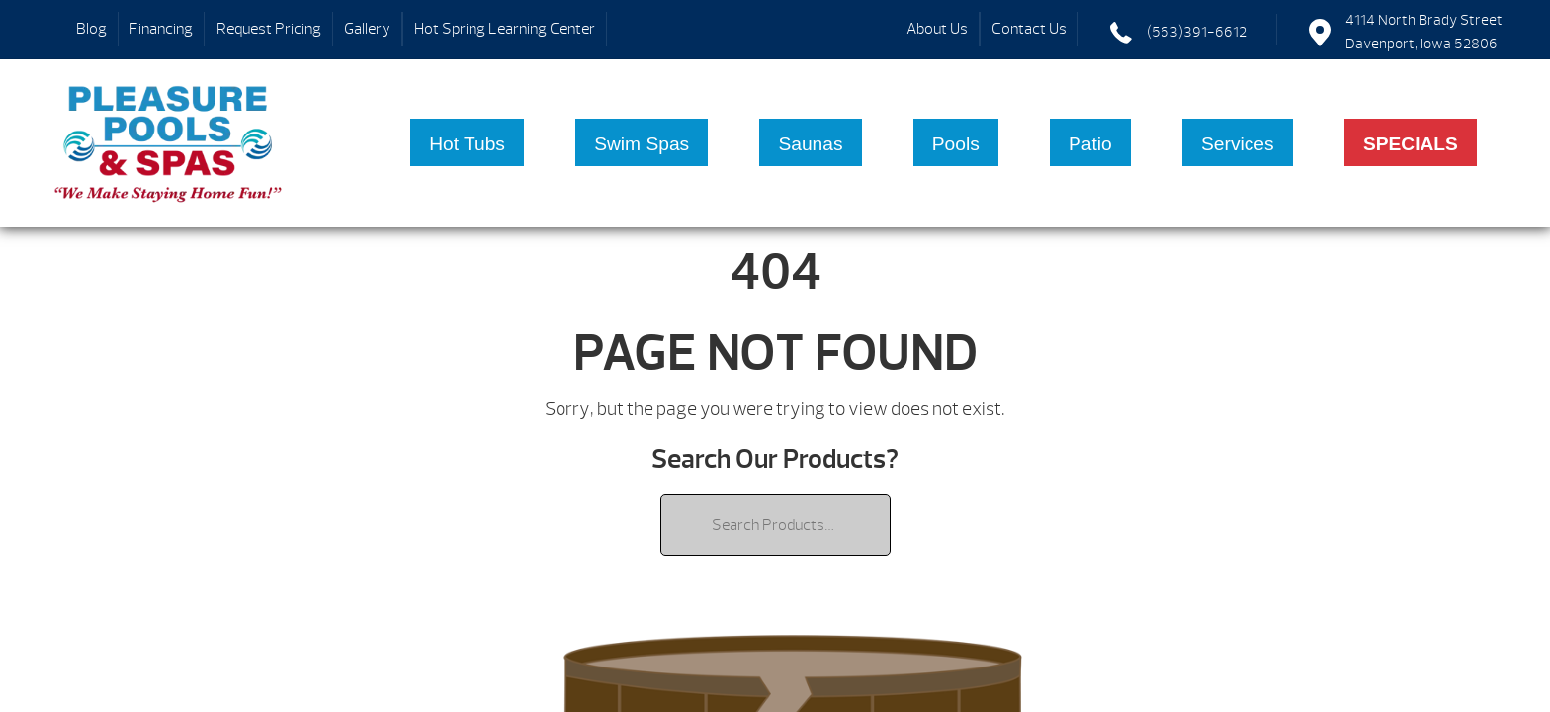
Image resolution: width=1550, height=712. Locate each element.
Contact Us (1029, 29)
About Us (937, 29)
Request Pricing (268, 29)
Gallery (367, 29)
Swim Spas (641, 144)
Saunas (810, 144)
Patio (1090, 144)
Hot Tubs (467, 144)
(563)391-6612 (1197, 32)
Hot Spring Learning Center (504, 29)
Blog (91, 29)
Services (1237, 144)
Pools (956, 144)
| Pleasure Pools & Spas (168, 143)
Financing (161, 29)
